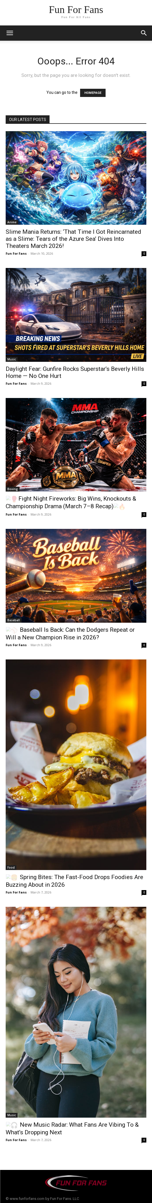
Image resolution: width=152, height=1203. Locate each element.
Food (11, 866)
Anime (11, 222)
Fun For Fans (16, 253)
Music (11, 359)
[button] (144, 33)
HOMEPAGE (92, 93)
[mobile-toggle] (10, 33)
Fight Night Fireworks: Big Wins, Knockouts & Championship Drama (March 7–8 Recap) (68, 502)
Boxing (12, 489)
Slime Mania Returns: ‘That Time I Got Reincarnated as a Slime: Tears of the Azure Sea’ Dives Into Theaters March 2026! (73, 238)
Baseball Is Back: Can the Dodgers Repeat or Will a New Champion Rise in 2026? (75, 632)
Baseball (13, 619)
